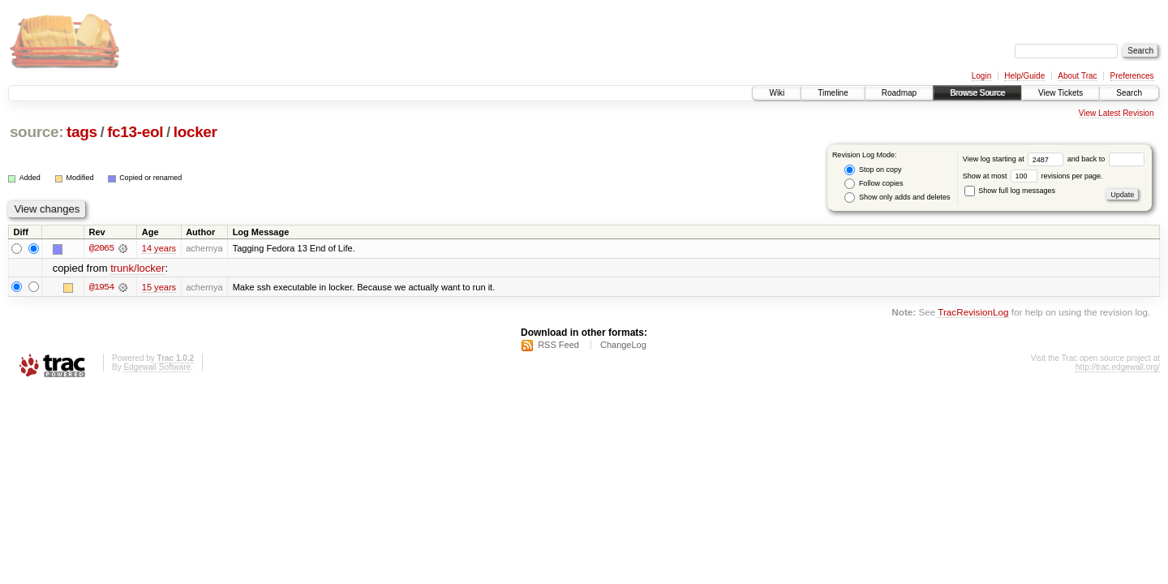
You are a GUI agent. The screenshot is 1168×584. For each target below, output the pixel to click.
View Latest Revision (1116, 113)
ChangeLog (623, 345)
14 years (159, 248)
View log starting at (1015, 159)
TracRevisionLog (973, 312)
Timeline (833, 92)
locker (195, 131)
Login (981, 75)
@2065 (101, 248)
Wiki (776, 92)
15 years (159, 287)
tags (82, 131)
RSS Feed (558, 345)
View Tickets (1060, 92)
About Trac (1077, 75)
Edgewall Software (157, 367)
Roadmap (899, 92)
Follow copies (873, 183)
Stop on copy (872, 170)
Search (1129, 92)
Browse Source (977, 92)
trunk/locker (137, 268)
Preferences (1132, 75)
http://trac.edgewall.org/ (1118, 367)
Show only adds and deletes (897, 197)
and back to (1105, 159)
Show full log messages (1009, 191)
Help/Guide (1024, 75)
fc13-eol (135, 131)
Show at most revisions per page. (1033, 176)
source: (36, 131)
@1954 (101, 287)
